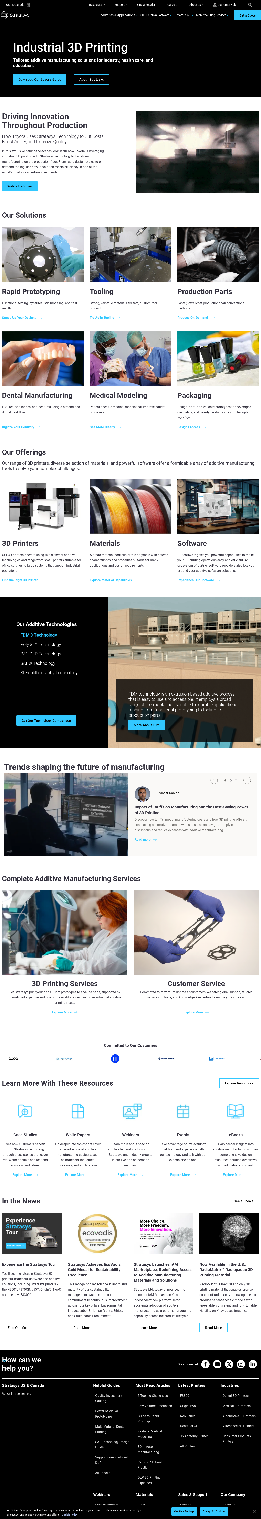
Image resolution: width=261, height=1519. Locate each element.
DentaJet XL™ (187, 1416)
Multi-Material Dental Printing (111, 1410)
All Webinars (101, 1481)
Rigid (139, 1451)
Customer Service (189, 1481)
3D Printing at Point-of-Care (110, 1469)
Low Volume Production (151, 1404)
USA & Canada (19, 5)
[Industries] (240, 1391)
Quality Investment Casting (110, 1398)
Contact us (227, 1458)
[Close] (254, 1511)
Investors (226, 1487)
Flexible (140, 1458)
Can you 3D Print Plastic (151, 1428)
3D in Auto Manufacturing (152, 1422)
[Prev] (214, 784)
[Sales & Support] (197, 1445)
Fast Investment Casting (108, 1451)
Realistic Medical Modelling (152, 1416)
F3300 (182, 1398)
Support (120, 4)
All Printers (185, 1428)
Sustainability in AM (105, 1463)
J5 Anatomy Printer (190, 1422)
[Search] (250, 4)
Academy (226, 1475)
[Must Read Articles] (155, 1391)
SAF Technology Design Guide (111, 1416)
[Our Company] (240, 1445)
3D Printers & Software (154, 17)
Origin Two (185, 1404)
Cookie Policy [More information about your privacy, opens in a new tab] (70, 1514)
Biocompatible (145, 1463)
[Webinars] (112, 1445)
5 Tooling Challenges (148, 1398)
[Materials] (155, 1445)
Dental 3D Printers (232, 1398)
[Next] (247, 784)
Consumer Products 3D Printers (235, 1425)
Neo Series (184, 1410)
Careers (172, 4)
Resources (95, 4)
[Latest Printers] (197, 1391)
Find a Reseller (146, 4)
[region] (130, 1512)
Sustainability (229, 1481)
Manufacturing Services (211, 17)
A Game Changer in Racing (110, 1458)
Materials (183, 17)
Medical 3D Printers (233, 1404)
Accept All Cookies (214, 1511)
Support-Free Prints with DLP (111, 1422)
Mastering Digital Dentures (110, 1475)
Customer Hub (224, 5)
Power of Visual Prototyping (111, 1404)
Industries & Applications (117, 18)
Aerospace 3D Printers (235, 1416)
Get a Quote (185, 1463)
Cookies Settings (184, 1511)
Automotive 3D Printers (235, 1410)
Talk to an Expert (188, 1469)
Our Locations (230, 1463)
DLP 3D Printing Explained (152, 1434)
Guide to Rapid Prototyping (153, 1410)
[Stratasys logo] (16, 17)
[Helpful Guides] (112, 1391)
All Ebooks (99, 1428)
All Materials (143, 1469)
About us (195, 4)
